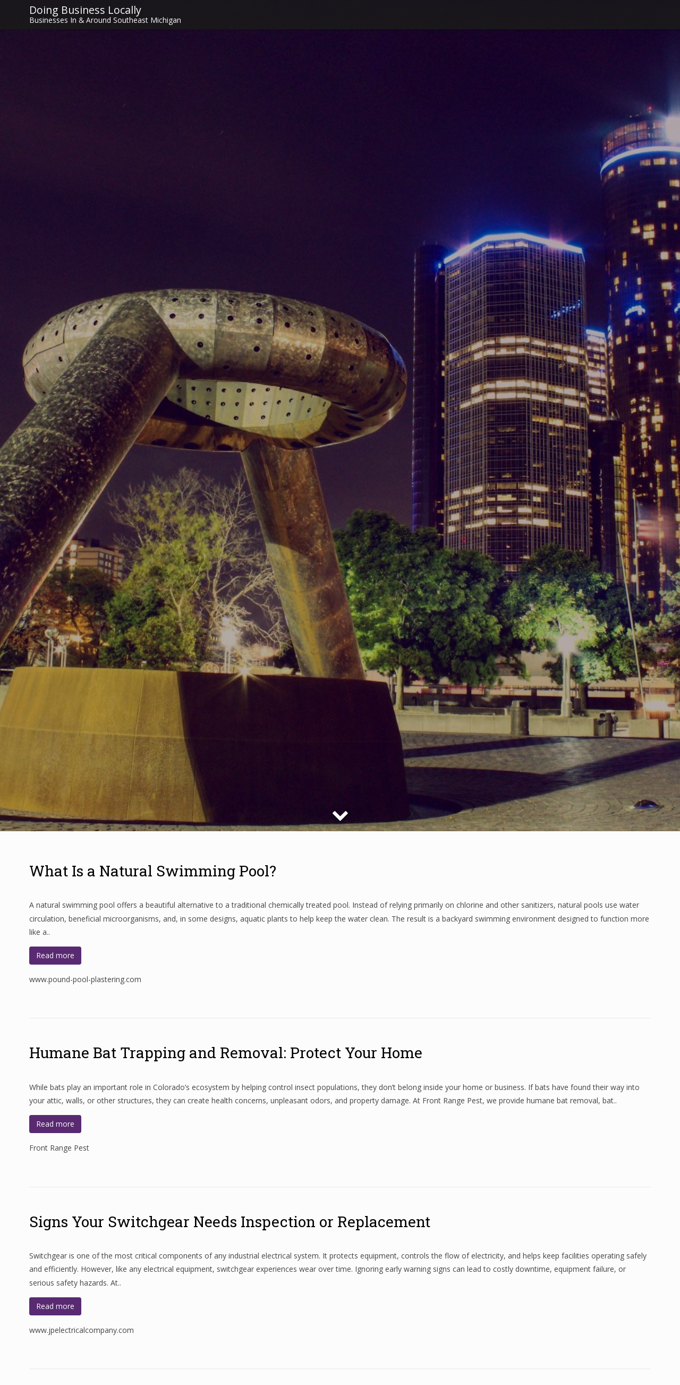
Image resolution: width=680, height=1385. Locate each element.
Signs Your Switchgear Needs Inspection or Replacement (229, 1221)
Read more (55, 955)
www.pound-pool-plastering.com (85, 979)
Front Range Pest (59, 1148)
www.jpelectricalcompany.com (81, 1330)
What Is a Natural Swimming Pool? (152, 871)
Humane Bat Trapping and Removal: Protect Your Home (225, 1052)
